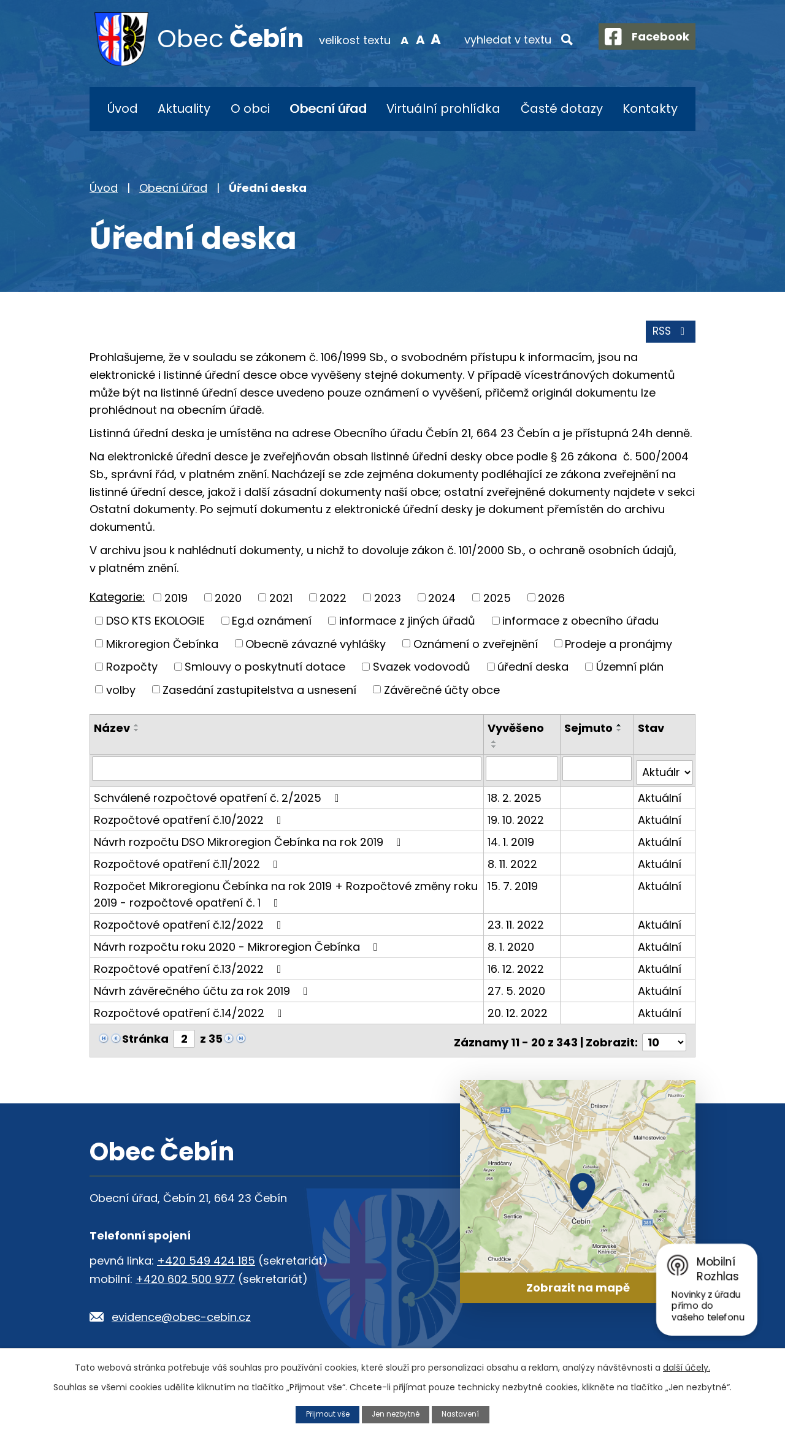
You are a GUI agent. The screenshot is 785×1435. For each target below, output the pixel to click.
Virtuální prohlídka (443, 108)
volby (121, 693)
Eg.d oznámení (272, 624)
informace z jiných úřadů (407, 624)
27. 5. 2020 (517, 989)
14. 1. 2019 (512, 840)
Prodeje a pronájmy (618, 647)
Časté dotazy (562, 108)
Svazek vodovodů (421, 670)
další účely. (686, 1367)
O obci (250, 108)
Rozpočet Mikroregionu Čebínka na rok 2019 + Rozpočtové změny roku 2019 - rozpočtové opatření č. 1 (286, 893)
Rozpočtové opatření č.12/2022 (190, 923)
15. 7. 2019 (514, 885)
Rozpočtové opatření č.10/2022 (190, 818)
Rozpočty (132, 670)
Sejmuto (589, 731)
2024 (442, 601)
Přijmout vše (323, 1414)
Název (112, 731)
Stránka (145, 1037)
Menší (394, 39)
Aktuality (184, 108)
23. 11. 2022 (517, 923)
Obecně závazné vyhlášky (315, 647)
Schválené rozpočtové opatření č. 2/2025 (219, 796)
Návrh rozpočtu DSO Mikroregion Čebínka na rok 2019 (250, 840)
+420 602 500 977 (185, 1274)
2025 (497, 601)
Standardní (409, 39)
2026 (551, 601)
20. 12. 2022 (519, 1011)
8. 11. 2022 (513, 862)
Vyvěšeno (517, 731)
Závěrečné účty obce (442, 693)
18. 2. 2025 (516, 796)
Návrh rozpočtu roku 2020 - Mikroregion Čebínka (238, 945)
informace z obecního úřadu (580, 624)
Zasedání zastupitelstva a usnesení (259, 693)
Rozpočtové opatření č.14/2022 (190, 1011)
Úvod (122, 108)
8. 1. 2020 (512, 945)
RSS (669, 335)
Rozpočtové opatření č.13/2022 (190, 967)
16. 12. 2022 (517, 967)
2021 (281, 601)
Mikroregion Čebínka (162, 647)
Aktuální (659, 796)
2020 (228, 601)
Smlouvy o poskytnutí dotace (265, 670)
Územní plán (630, 670)
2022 (333, 601)
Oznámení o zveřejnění (475, 647)
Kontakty (650, 108)
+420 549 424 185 (206, 1256)
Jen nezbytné (396, 1414)
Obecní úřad (328, 108)
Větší (425, 39)
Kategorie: (117, 600)
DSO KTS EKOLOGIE (155, 624)
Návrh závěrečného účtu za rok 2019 (203, 989)
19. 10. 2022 (517, 818)
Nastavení (465, 1414)
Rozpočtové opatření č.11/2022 (188, 862)
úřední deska (533, 670)
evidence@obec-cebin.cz (181, 1312)
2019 (176, 601)
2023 (387, 601)
